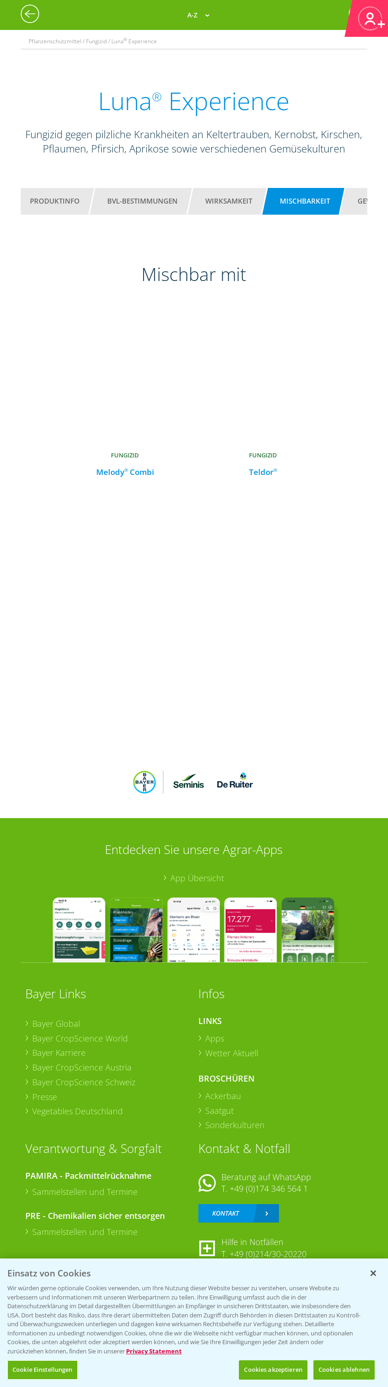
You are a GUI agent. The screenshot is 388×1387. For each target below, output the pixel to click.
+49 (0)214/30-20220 (268, 1253)
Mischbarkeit (305, 200)
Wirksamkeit (228, 200)
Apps (214, 1038)
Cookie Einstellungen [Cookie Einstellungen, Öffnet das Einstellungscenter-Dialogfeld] (42, 1369)
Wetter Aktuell (231, 1053)
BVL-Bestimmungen (142, 200)
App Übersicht (197, 878)
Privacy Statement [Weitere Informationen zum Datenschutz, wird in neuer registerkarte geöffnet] (154, 1351)
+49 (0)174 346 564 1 (269, 1188)
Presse (44, 1096)
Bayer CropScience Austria (82, 1067)
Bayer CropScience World (80, 1038)
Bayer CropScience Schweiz (83, 1082)
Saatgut (219, 1110)
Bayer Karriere (59, 1052)
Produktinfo (55, 200)
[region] (194, 1322)
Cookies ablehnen (344, 1369)
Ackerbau (223, 1095)
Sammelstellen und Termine (85, 1191)
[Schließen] (373, 1273)
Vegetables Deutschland (77, 1111)
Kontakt (225, 1213)
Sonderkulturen (235, 1124)
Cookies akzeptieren (273, 1369)
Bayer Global (56, 1023)
